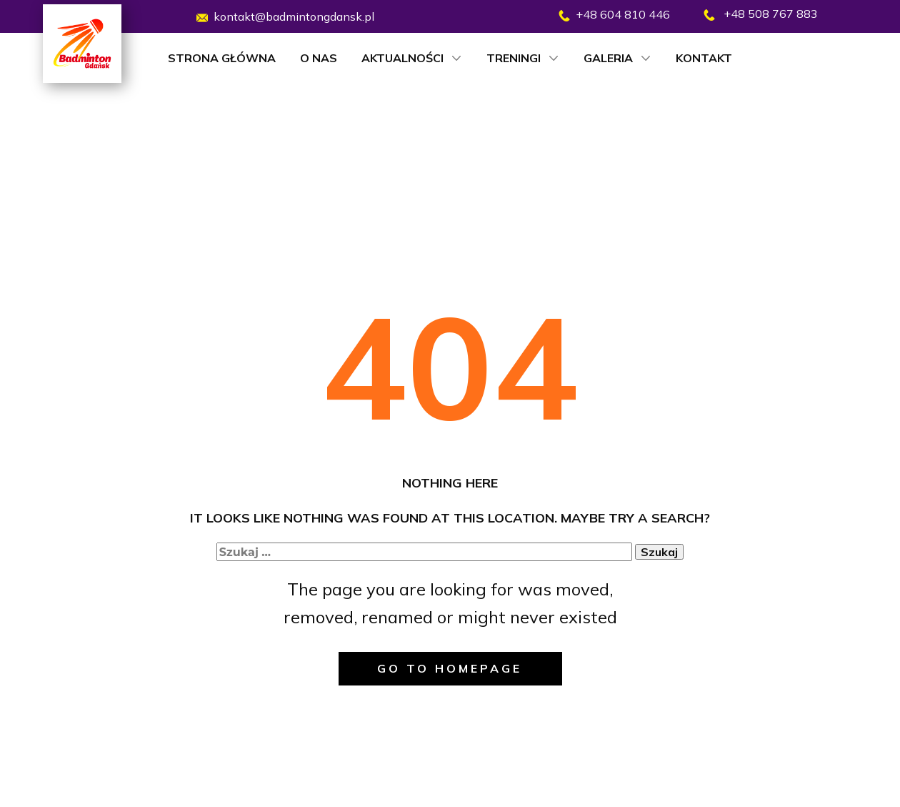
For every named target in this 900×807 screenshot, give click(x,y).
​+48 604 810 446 (614, 14)
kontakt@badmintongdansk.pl (285, 16)
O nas (318, 58)
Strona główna (222, 58)
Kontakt (704, 58)
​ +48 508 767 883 (761, 14)
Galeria (608, 58)
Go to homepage (449, 668)
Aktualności (402, 58)
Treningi (513, 58)
